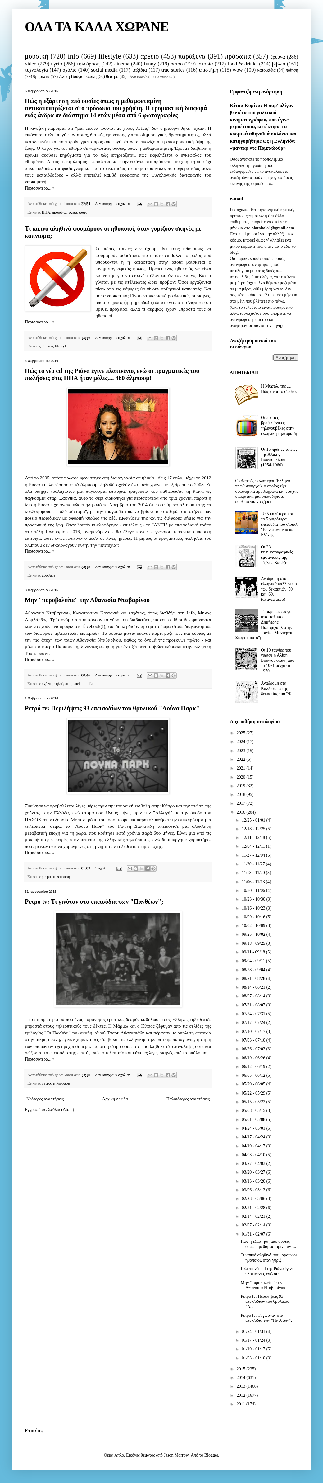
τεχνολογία (36, 70)
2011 (241, 1404)
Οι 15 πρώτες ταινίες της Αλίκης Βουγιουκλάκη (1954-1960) (279, 457)
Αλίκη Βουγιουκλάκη (78, 76)
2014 (242, 1377)
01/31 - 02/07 (254, 1234)
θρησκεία (41, 76)
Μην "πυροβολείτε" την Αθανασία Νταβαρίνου (87, 599)
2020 (242, 777)
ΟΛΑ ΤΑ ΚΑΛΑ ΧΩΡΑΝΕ (97, 27)
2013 (242, 1386)
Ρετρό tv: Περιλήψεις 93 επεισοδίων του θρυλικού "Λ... (265, 1301)
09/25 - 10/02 (254, 934)
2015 (242, 1369)
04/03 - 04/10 (254, 1154)
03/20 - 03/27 (254, 1172)
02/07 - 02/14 (254, 1225)
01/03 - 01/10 (254, 1358)
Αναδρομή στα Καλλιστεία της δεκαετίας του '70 (276, 688)
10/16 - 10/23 (254, 908)
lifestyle (109, 56)
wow (238, 70)
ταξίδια (139, 70)
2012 (242, 1395)
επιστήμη (208, 70)
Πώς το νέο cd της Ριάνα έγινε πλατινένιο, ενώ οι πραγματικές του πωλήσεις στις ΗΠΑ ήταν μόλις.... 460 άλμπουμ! (112, 374)
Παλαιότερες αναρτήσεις (188, 1099)
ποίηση (292, 70)
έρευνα (278, 57)
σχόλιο (69, 70)
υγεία (56, 64)
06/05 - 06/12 (254, 1075)
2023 (242, 750)
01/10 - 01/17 (254, 1349)
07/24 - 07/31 (254, 1013)
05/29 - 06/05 (254, 1084)
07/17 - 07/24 (254, 1022)
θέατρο (112, 76)
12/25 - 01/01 (254, 820)
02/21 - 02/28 (254, 1207)
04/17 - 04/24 (254, 1137)
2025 (242, 733)
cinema (121, 64)
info (73, 56)
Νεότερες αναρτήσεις (45, 1099)
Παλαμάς (161, 76)
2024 (242, 741)
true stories (172, 70)
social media (104, 70)
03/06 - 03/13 (254, 1190)
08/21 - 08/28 (254, 978)
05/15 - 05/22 (254, 1101)
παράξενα (191, 56)
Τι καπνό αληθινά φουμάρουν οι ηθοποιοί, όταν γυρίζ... (269, 1258)
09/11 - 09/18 (254, 952)
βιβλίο (278, 64)
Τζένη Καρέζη (138, 76)
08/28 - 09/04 (254, 969)
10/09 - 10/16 (254, 917)
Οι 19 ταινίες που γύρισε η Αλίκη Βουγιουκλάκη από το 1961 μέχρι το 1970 (277, 660)
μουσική (36, 56)
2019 (242, 786)
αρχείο (149, 56)
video (30, 64)
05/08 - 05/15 (254, 1110)
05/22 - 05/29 (254, 1093)
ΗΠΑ (46, 212)
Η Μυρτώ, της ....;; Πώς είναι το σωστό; (279, 389)
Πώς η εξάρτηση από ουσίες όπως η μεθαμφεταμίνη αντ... (268, 1244)
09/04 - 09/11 (254, 960)
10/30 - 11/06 (254, 890)
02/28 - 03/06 (254, 1198)
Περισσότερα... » (40, 188)
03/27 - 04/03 (254, 1163)
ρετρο (177, 64)
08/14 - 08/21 (254, 987)
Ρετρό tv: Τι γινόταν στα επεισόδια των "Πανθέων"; (94, 901)
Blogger (211, 1455)
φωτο (83, 212)
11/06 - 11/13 (254, 881)
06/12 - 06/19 (254, 1066)
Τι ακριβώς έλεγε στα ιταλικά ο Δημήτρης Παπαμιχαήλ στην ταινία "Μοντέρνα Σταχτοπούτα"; (264, 624)
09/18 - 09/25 (254, 943)
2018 (242, 794)
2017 (242, 803)
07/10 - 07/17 (254, 1031)
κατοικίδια (266, 70)
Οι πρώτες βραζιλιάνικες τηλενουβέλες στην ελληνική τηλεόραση (279, 425)
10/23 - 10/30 (254, 899)
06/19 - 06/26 (254, 1058)
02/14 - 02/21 (254, 1216)
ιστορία (205, 64)
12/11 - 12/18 (254, 837)
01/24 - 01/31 (254, 1331)
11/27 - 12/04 (254, 855)
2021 (242, 768)
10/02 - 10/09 (254, 925)
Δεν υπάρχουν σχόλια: (113, 203)
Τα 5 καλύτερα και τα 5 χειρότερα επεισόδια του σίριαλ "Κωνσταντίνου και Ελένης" (279, 524)
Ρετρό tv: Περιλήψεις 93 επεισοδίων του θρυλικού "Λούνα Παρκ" (112, 708)
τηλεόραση (88, 64)
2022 (242, 759)
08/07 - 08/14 (254, 996)
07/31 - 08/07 (254, 1005)
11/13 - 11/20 (254, 872)
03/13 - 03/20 (254, 1181)
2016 (242, 812)
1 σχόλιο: (103, 868)
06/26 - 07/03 (254, 1049)
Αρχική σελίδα (115, 1099)
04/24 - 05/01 (254, 1128)
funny (150, 64)
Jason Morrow (176, 1455)
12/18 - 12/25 (254, 828)
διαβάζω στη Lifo (177, 612)
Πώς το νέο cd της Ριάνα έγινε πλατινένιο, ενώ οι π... (267, 1271)
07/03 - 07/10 (254, 1040)
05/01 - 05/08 (254, 1119)
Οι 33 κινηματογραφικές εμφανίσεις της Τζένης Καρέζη (277, 555)
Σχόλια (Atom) (61, 1109)
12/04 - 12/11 (254, 846)
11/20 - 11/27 (254, 864)
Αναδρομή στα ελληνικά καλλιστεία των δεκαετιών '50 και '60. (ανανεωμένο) (279, 589)
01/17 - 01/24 (254, 1340)
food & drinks (242, 64)
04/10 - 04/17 (254, 1146)
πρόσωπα (238, 56)
